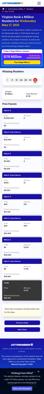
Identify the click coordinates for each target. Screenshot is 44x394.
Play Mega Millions (22, 62)
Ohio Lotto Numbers (22, 388)
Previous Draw (22, 323)
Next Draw (22, 329)
